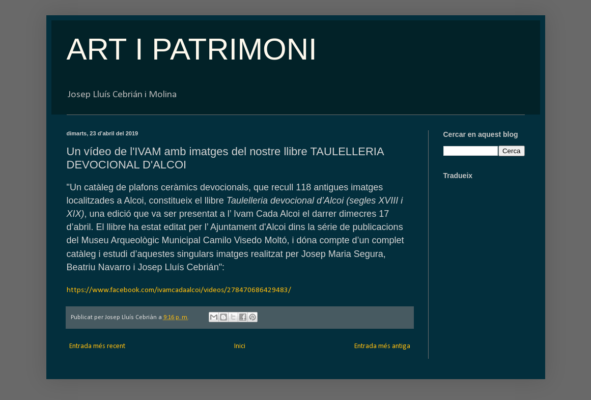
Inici (239, 346)
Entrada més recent (97, 346)
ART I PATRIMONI (192, 49)
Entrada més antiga (382, 346)
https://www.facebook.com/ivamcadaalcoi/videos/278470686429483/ (179, 290)
